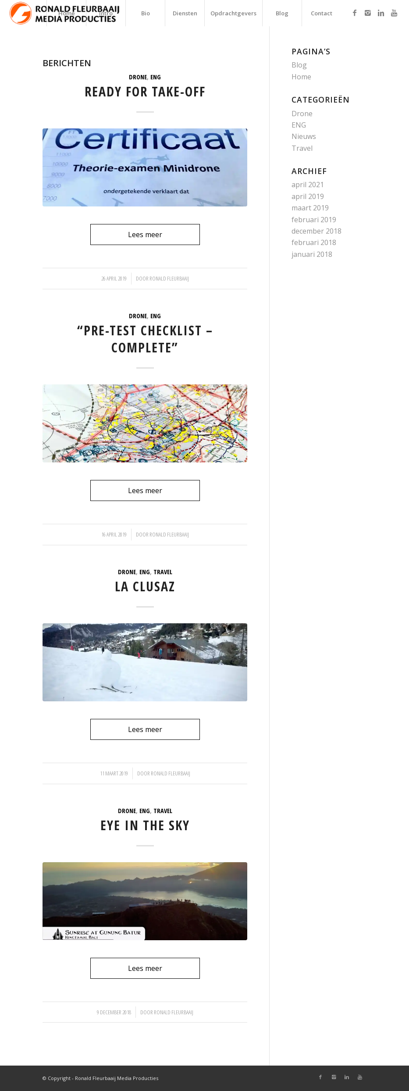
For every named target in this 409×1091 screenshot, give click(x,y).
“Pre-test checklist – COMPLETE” (145, 338)
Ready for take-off (145, 91)
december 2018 (316, 231)
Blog (299, 65)
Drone (138, 77)
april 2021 (308, 184)
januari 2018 (312, 254)
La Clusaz (145, 586)
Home (301, 77)
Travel (162, 572)
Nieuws (304, 136)
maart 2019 (310, 208)
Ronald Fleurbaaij (169, 278)
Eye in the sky (145, 825)
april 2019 (308, 196)
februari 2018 (314, 242)
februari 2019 (314, 219)
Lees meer (145, 234)
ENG (155, 77)
